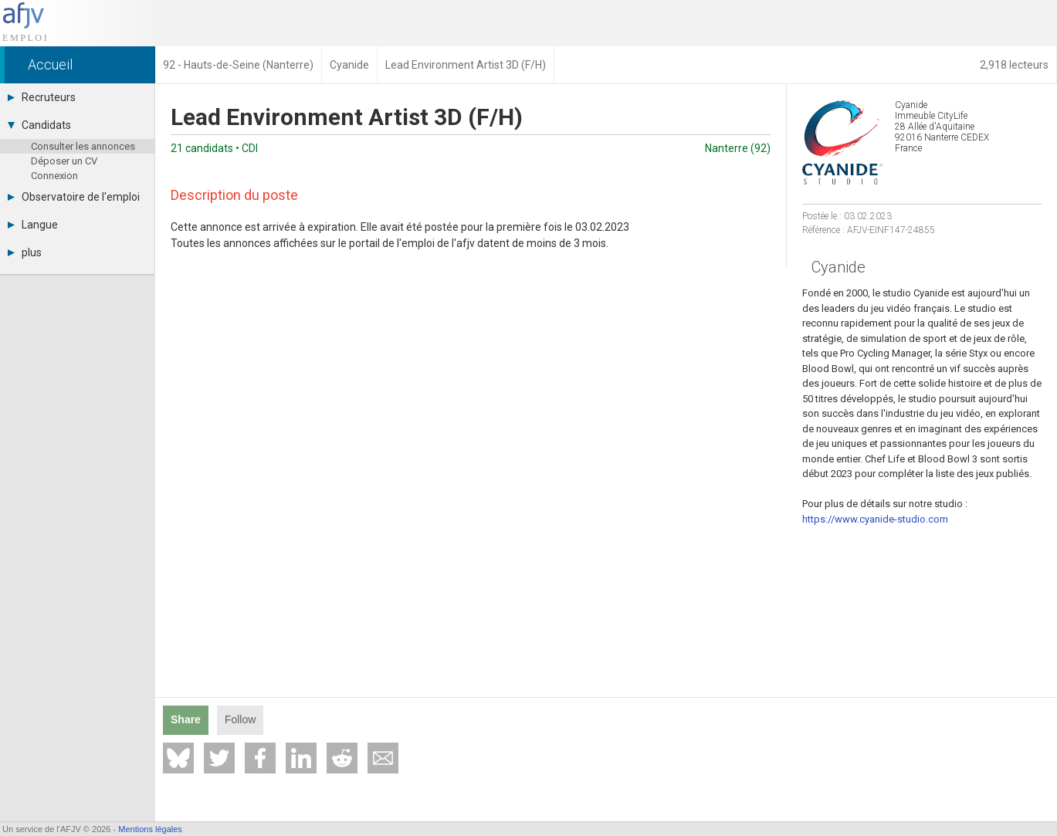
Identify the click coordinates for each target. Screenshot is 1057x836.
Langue (33, 224)
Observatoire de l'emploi (74, 197)
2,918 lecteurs (1014, 65)
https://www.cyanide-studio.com (875, 519)
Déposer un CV (64, 161)
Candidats (39, 125)
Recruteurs (42, 97)
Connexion (54, 175)
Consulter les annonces (83, 146)
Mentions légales (150, 829)
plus (25, 252)
